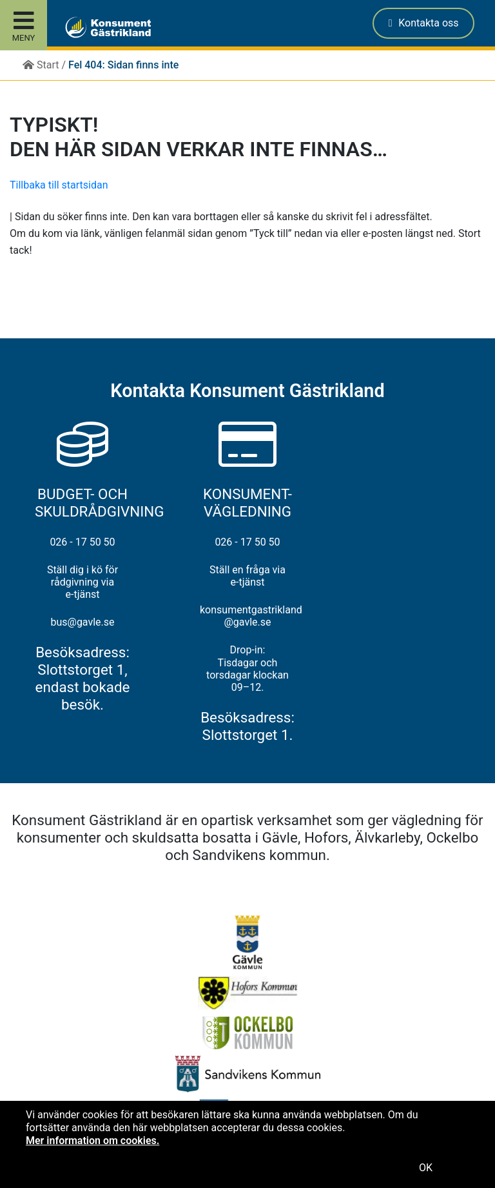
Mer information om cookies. (92, 1140)
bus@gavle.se (82, 622)
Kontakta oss (424, 23)
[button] (76, 23)
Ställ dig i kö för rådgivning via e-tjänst (82, 582)
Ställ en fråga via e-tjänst (247, 576)
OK (425, 1168)
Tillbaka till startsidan (59, 185)
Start (41, 65)
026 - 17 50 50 (82, 542)
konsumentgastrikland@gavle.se (247, 616)
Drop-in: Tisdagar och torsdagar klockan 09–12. (247, 668)
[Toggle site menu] (23, 25)
